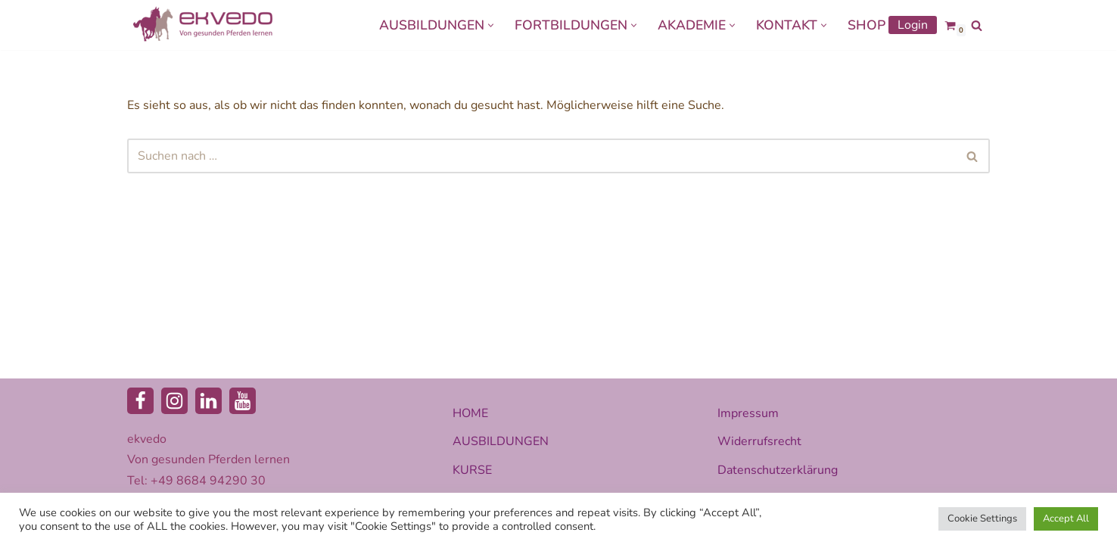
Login (913, 25)
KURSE (472, 470)
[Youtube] (242, 401)
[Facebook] (140, 401)
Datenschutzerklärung (777, 470)
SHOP (866, 25)
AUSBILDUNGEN (501, 441)
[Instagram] (174, 401)
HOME (470, 413)
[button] (490, 25)
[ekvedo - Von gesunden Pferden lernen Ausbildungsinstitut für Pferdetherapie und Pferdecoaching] (202, 25)
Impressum (748, 413)
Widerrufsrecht (759, 441)
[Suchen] (976, 25)
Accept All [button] (1066, 518)
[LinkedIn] (208, 401)
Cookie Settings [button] (982, 518)
